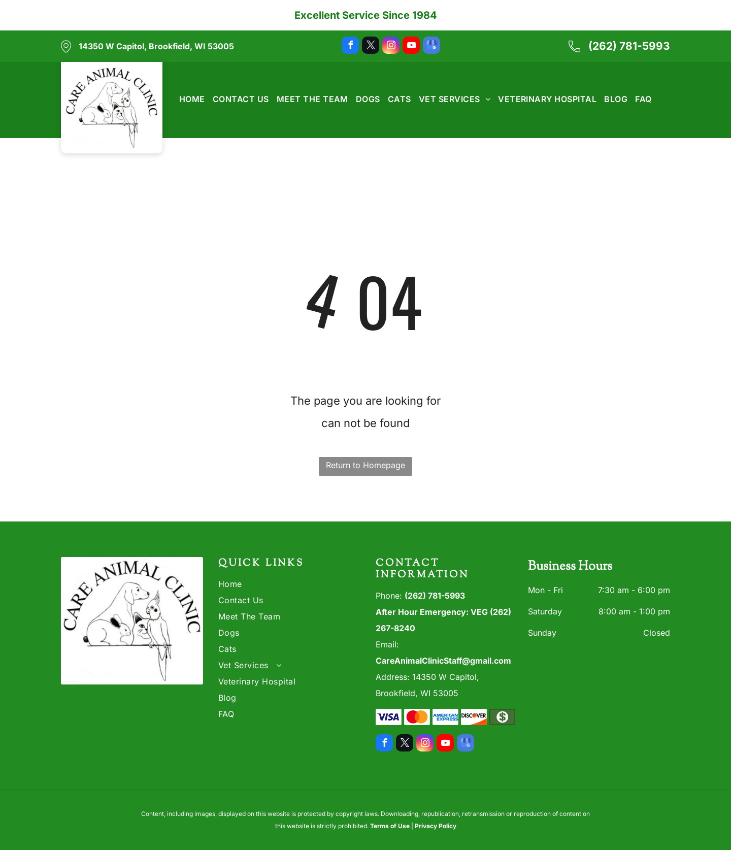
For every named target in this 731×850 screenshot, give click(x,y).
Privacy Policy (435, 826)
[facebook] (350, 46)
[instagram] (391, 46)
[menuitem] (188, 99)
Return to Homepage (365, 465)
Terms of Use (390, 826)
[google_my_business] (431, 46)
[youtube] (411, 46)
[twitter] (370, 46)
